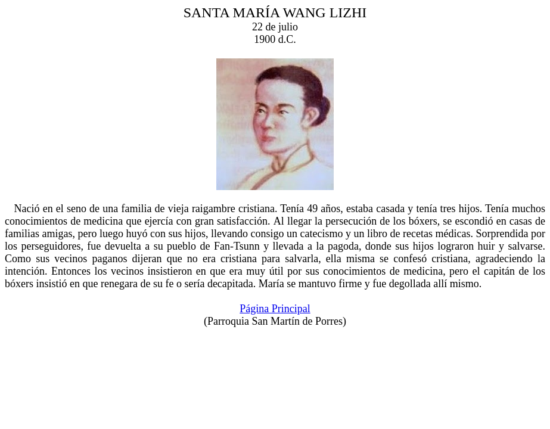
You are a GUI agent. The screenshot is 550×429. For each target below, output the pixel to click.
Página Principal (275, 309)
